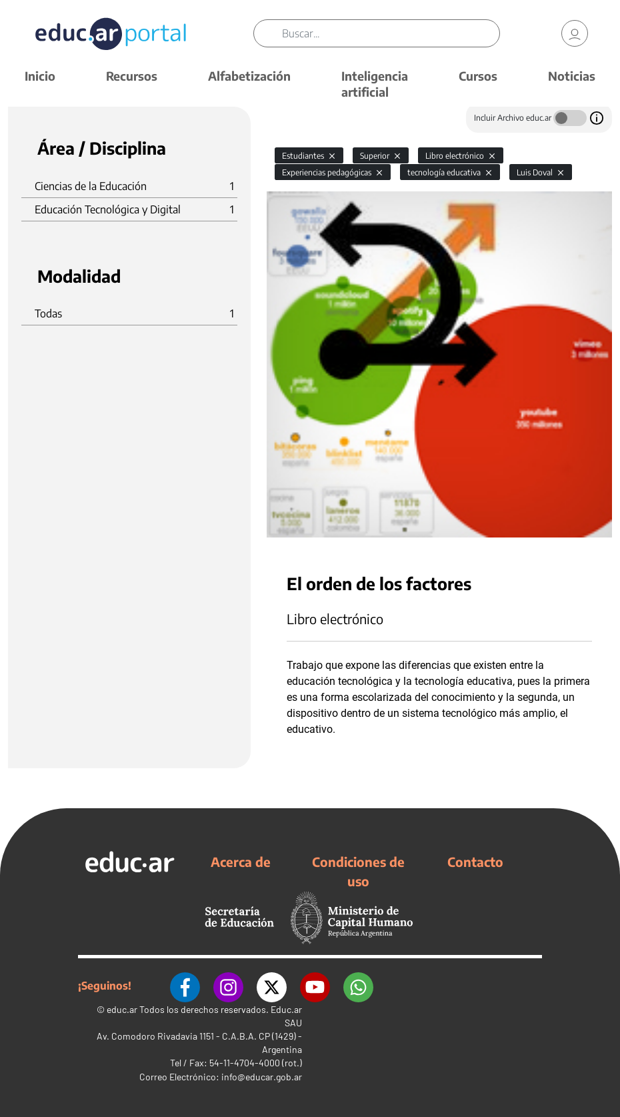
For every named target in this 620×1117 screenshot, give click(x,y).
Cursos (478, 75)
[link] (574, 33)
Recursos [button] (131, 75)
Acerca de (241, 862)
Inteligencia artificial (374, 83)
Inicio (40, 75)
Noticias (571, 75)
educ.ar (122, 1009)
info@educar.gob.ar (261, 1076)
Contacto (475, 862)
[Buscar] (390, 33)
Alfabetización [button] (249, 75)
